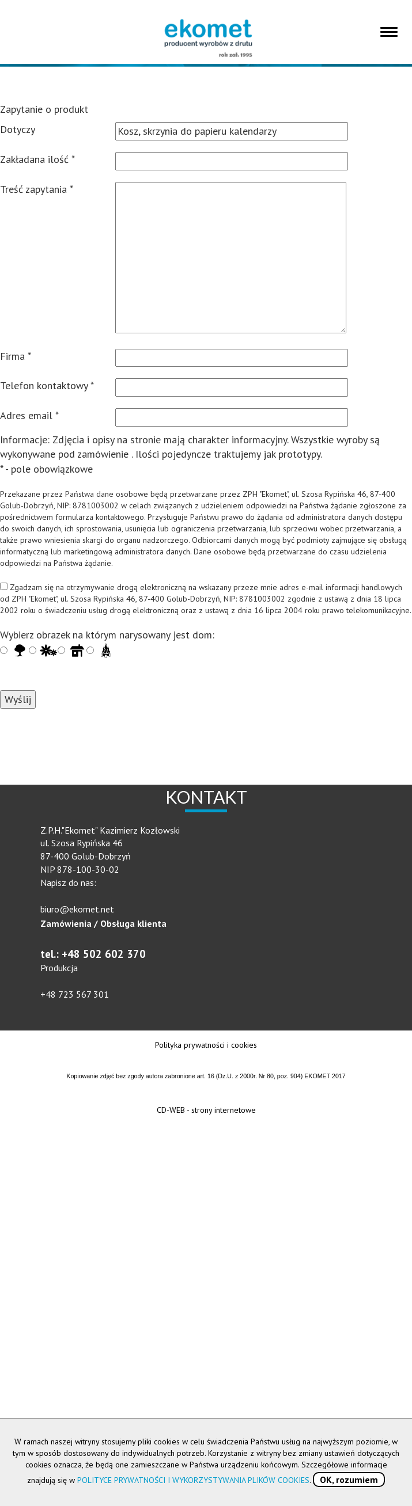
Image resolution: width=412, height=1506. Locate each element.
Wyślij (18, 699)
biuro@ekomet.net (77, 909)
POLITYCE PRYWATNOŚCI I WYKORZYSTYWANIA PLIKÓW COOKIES (193, 1480)
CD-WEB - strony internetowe (206, 1110)
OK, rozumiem (349, 1479)
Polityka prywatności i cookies (206, 1045)
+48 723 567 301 (74, 994)
